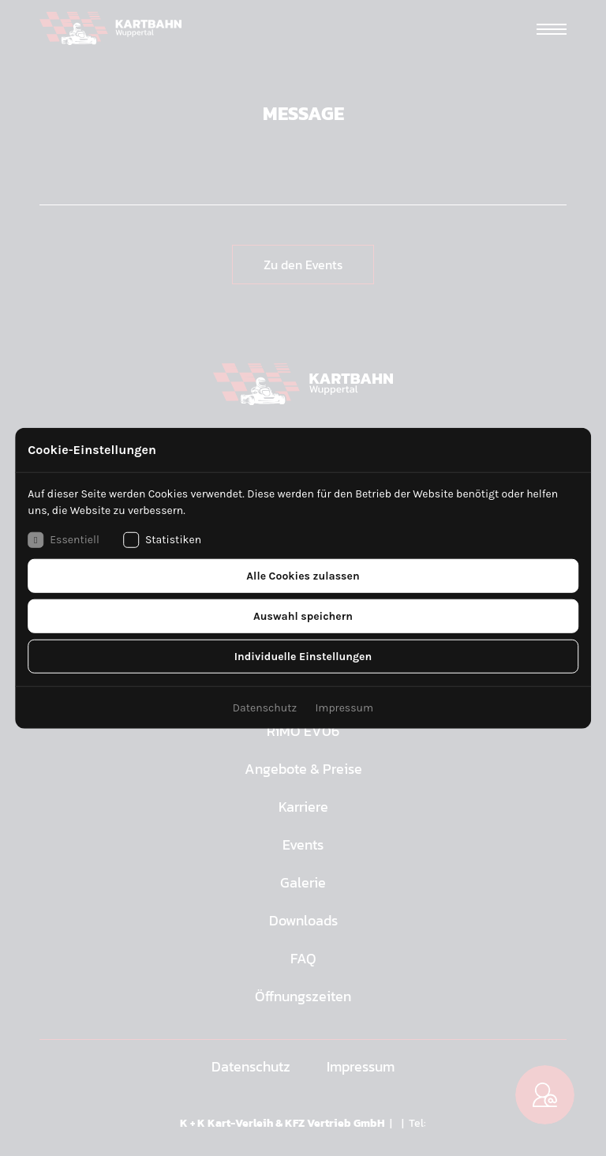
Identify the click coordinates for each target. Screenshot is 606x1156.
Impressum (344, 707)
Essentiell (63, 539)
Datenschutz (265, 707)
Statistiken (162, 539)
